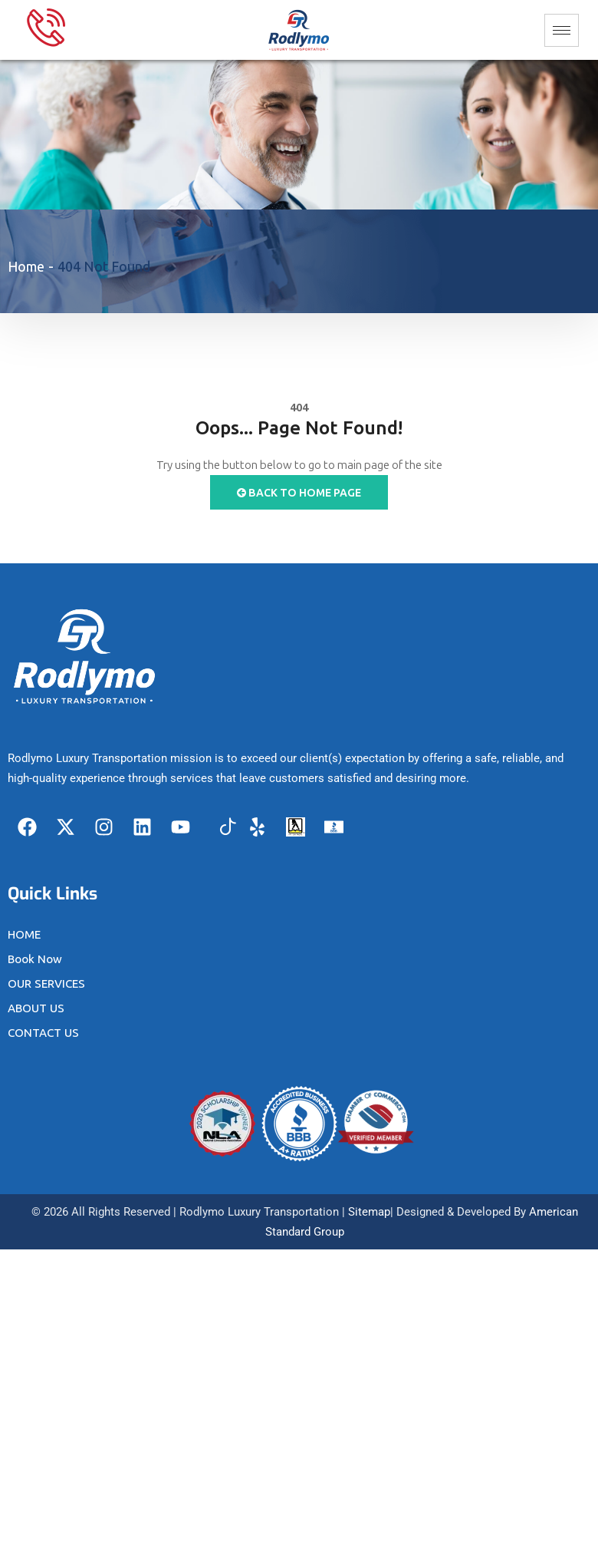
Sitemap (369, 1212)
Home (26, 267)
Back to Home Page (299, 493)
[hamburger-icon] (561, 30)
